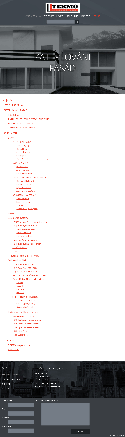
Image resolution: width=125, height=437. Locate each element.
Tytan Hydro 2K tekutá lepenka (25, 327)
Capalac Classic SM (24, 184)
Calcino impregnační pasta (26, 209)
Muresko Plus (22, 167)
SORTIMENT (72, 16)
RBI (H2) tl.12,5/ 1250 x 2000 (24, 268)
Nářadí (11, 213)
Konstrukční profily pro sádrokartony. (28, 279)
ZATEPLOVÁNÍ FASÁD (54, 16)
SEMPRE (16, 251)
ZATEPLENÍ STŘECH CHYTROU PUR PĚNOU (29, 119)
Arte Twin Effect (22, 199)
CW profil (20, 289)
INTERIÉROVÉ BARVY (21, 142)
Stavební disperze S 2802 (23, 316)
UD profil (19, 286)
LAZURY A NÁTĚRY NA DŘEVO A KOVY (29, 177)
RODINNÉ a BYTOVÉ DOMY (21, 123)
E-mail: (5, 409)
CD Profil (19, 283)
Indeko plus (21, 155)
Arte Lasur (20, 205)
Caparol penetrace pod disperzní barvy (32, 159)
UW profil (20, 293)
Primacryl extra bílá (24, 152)
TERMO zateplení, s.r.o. (19, 345)
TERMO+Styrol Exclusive (26, 229)
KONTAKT (86, 16)
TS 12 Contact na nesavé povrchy (27, 320)
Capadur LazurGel (23, 187)
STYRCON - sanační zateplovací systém (29, 222)
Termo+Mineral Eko (24, 236)
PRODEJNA (13, 114)
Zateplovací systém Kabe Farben (26, 244)
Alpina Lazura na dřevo (25, 191)
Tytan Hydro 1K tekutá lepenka (25, 323)
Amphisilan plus (22, 170)
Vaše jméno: (7, 400)
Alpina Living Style (23, 145)
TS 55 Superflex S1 (20, 334)
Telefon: (5, 417)
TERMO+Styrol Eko (23, 233)
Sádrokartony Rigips (18, 260)
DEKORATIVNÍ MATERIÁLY (24, 195)
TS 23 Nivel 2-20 (19, 331)
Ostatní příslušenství (24, 307)
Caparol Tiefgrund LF (24, 173)
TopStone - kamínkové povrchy (23, 255)
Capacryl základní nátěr (25, 181)
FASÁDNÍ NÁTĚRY (20, 163)
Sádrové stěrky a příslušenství (25, 297)
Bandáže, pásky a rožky (25, 304)
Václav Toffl (13, 349)
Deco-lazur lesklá (23, 202)
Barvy (11, 137)
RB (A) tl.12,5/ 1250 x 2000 (24, 264)
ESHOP (97, 16)
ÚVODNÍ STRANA (33, 16)
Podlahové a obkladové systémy (23, 312)
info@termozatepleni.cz (51, 386)
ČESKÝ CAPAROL (19, 247)
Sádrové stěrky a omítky (25, 300)
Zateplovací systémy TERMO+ (25, 225)
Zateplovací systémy (18, 217)
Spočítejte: (7, 426)
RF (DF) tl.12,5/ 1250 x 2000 (24, 271)
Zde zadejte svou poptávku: (47, 400)
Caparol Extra (21, 149)
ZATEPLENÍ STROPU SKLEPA (22, 127)
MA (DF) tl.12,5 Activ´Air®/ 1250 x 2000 (29, 275)
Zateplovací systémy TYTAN (24, 240)
